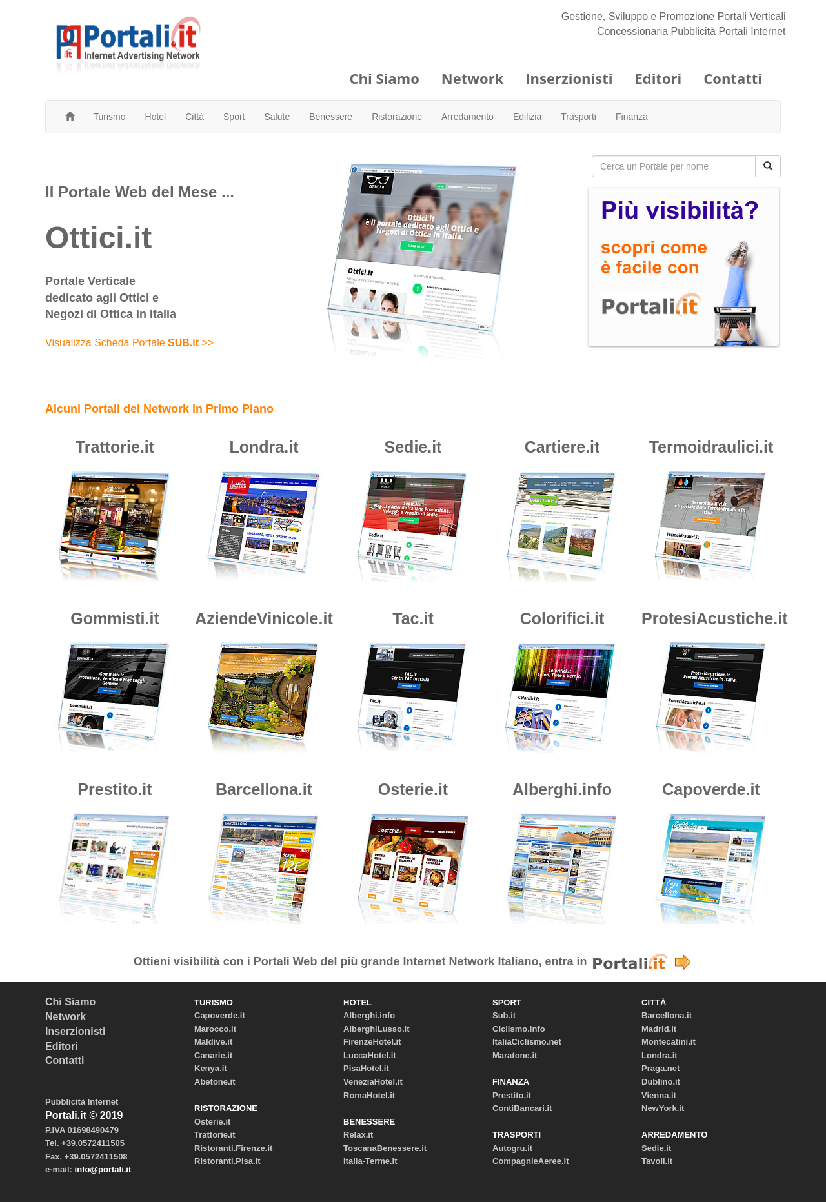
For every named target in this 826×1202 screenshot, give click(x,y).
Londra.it (264, 447)
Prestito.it (114, 789)
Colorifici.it (562, 618)
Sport (234, 117)
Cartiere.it (562, 447)
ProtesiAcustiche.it (714, 618)
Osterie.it (413, 789)
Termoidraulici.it (711, 447)
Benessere (330, 117)
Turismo (110, 117)
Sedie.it (413, 447)
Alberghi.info (562, 789)
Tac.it (412, 618)
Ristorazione (397, 117)
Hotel (155, 117)
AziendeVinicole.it (263, 618)
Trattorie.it (115, 447)
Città (194, 117)
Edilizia (527, 117)
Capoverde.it (711, 789)
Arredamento (467, 117)
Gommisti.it (114, 618)
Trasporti (578, 117)
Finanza (632, 117)
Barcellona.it (264, 789)
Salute (277, 117)
